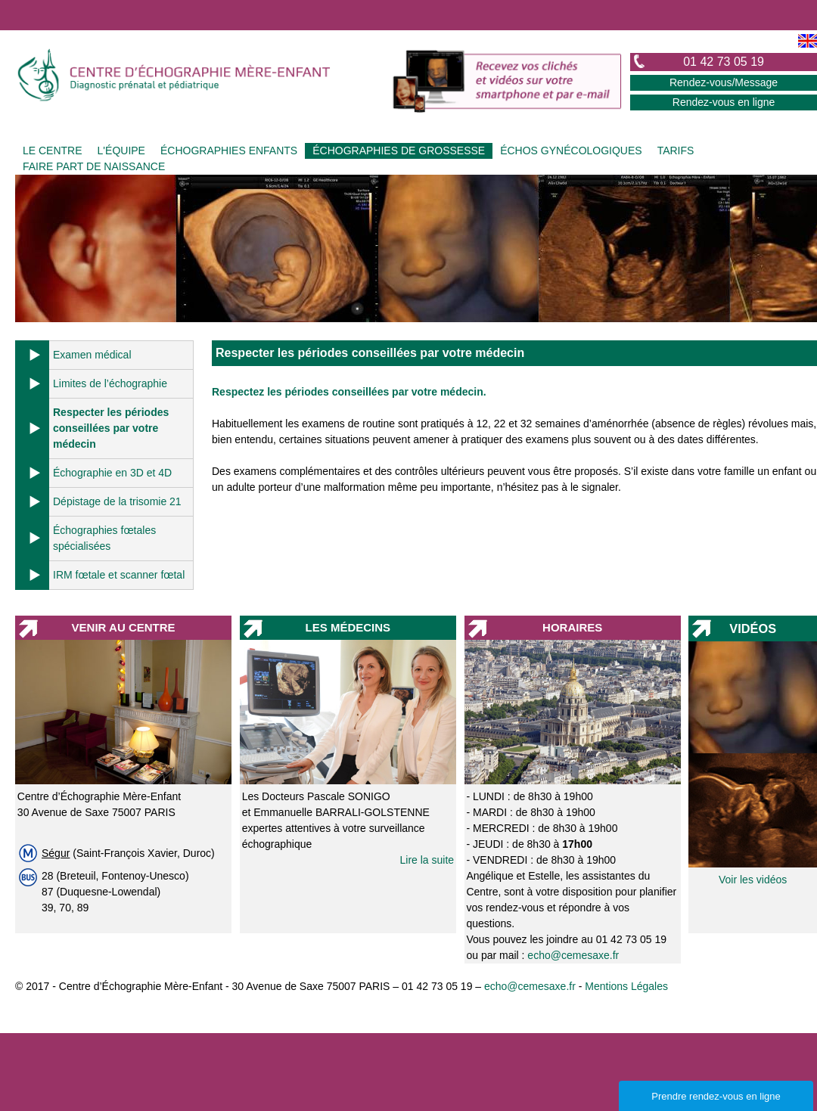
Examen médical (92, 355)
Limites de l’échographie (110, 383)
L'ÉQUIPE (121, 150)
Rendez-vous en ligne (724, 102)
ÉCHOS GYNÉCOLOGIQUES (570, 150)
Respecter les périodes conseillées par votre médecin (111, 428)
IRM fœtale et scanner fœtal (119, 575)
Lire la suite (427, 860)
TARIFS (675, 150)
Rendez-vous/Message (723, 82)
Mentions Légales (626, 986)
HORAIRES (572, 627)
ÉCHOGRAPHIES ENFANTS (228, 150)
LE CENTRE (52, 150)
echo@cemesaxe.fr (573, 955)
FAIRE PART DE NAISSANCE (94, 166)
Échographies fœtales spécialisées (104, 538)
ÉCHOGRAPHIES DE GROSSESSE (398, 150)
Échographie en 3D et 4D (112, 473)
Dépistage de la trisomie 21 (117, 501)
